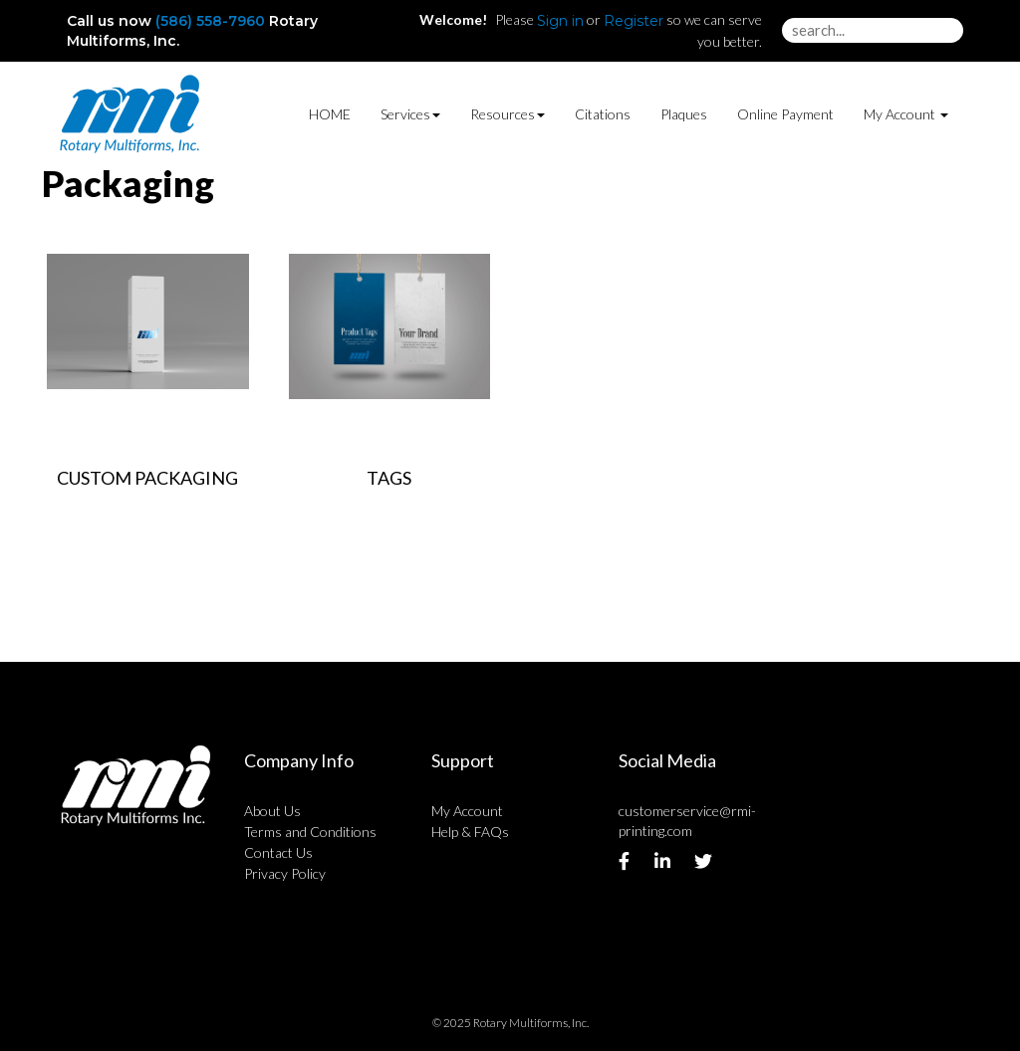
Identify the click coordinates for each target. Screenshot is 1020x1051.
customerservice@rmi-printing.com (687, 820)
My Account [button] (906, 113)
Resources (507, 113)
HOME (330, 113)
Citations (603, 113)
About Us (272, 810)
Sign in (560, 21)
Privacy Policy (285, 873)
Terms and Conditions (310, 831)
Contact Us (278, 852)
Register (633, 21)
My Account (467, 810)
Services (410, 113)
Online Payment (785, 113)
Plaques (683, 113)
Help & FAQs (470, 831)
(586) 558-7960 (210, 21)
